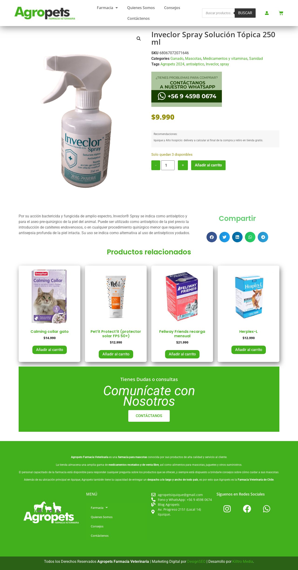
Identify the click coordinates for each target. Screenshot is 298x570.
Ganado (176, 58)
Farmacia (107, 7)
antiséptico (195, 64)
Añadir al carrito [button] (49, 349)
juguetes (211, 464)
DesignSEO (196, 561)
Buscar (245, 13)
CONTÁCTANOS (149, 416)
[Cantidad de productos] (168, 165)
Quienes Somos (141, 7)
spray (224, 64)
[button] (139, 38)
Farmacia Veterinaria (95, 457)
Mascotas (193, 58)
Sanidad (256, 58)
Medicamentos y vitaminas (225, 58)
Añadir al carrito (208, 165)
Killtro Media (242, 561)
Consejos (172, 7)
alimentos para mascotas (188, 464)
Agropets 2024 (172, 64)
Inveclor (212, 64)
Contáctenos (138, 18)
